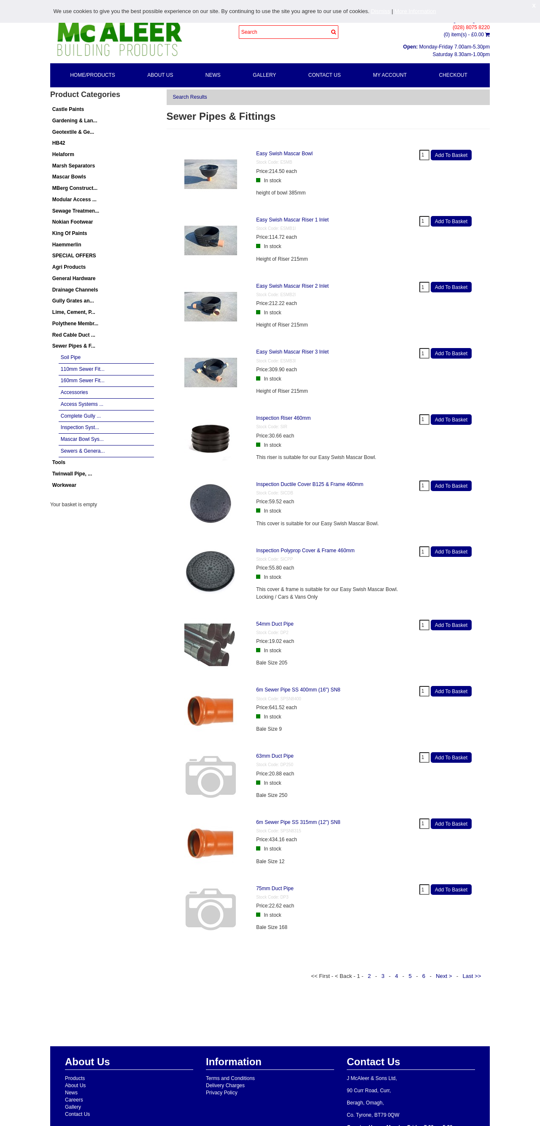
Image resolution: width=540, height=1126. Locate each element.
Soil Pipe (71, 357)
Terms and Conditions (230, 1078)
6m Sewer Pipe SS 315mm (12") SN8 (298, 822)
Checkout (453, 75)
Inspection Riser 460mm (283, 418)
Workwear (64, 485)
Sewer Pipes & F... (73, 346)
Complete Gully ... (81, 416)
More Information (415, 11)
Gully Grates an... (73, 301)
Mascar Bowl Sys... (82, 439)
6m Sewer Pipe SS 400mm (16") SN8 (298, 690)
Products (75, 1078)
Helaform (63, 154)
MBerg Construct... (74, 188)
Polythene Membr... (75, 324)
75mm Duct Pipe (275, 888)
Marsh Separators (73, 166)
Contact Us (324, 75)
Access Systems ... (82, 404)
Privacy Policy (222, 1093)
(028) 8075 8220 (471, 27)
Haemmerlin (66, 245)
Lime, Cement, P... (73, 312)
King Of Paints (69, 233)
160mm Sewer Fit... (83, 380)
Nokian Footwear (72, 222)
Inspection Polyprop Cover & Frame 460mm (305, 551)
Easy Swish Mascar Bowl (284, 154)
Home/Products (92, 75)
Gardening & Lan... (74, 121)
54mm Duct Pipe (275, 624)
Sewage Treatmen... (75, 211)
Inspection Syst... (80, 427)
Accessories (74, 392)
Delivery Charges (225, 1085)
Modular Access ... (74, 200)
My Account (390, 75)
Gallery (264, 75)
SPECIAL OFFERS (74, 256)
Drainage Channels (75, 290)
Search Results (190, 97)
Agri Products (69, 267)
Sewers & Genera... (83, 451)
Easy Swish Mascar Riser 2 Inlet (292, 286)
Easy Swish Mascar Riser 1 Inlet (292, 220)
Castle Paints (68, 109)
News (213, 75)
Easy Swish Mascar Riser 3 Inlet (292, 352)
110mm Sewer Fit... (83, 369)
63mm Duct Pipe (275, 756)
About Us (160, 75)
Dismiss (380, 11)
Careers (74, 1100)
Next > (445, 976)
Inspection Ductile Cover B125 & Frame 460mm (309, 484)
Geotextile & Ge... (73, 132)
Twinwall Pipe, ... (72, 474)
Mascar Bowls (69, 177)
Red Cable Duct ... (73, 335)
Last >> (472, 976)
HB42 (58, 143)
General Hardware (74, 278)
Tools (58, 462)
